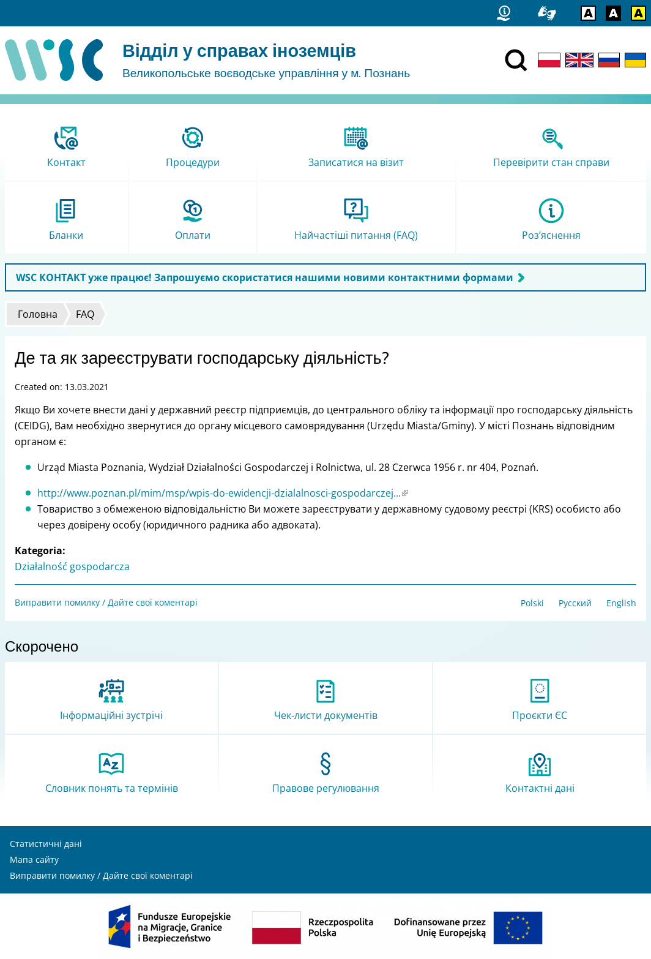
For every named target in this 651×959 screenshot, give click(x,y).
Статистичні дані (46, 843)
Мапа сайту (34, 859)
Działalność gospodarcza (72, 566)
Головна (38, 314)
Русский (575, 603)
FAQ (85, 314)
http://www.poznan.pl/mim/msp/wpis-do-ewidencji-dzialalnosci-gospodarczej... (222, 493)
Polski (532, 603)
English (621, 603)
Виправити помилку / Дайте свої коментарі (106, 602)
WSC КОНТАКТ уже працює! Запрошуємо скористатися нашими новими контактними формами (264, 277)
